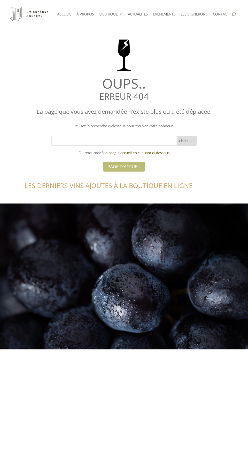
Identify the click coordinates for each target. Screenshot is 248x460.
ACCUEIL (64, 14)
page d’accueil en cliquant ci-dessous (139, 152)
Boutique (108, 14)
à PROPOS (85, 14)
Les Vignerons (194, 14)
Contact (221, 14)
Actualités (138, 14)
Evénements (164, 14)
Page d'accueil (124, 166)
